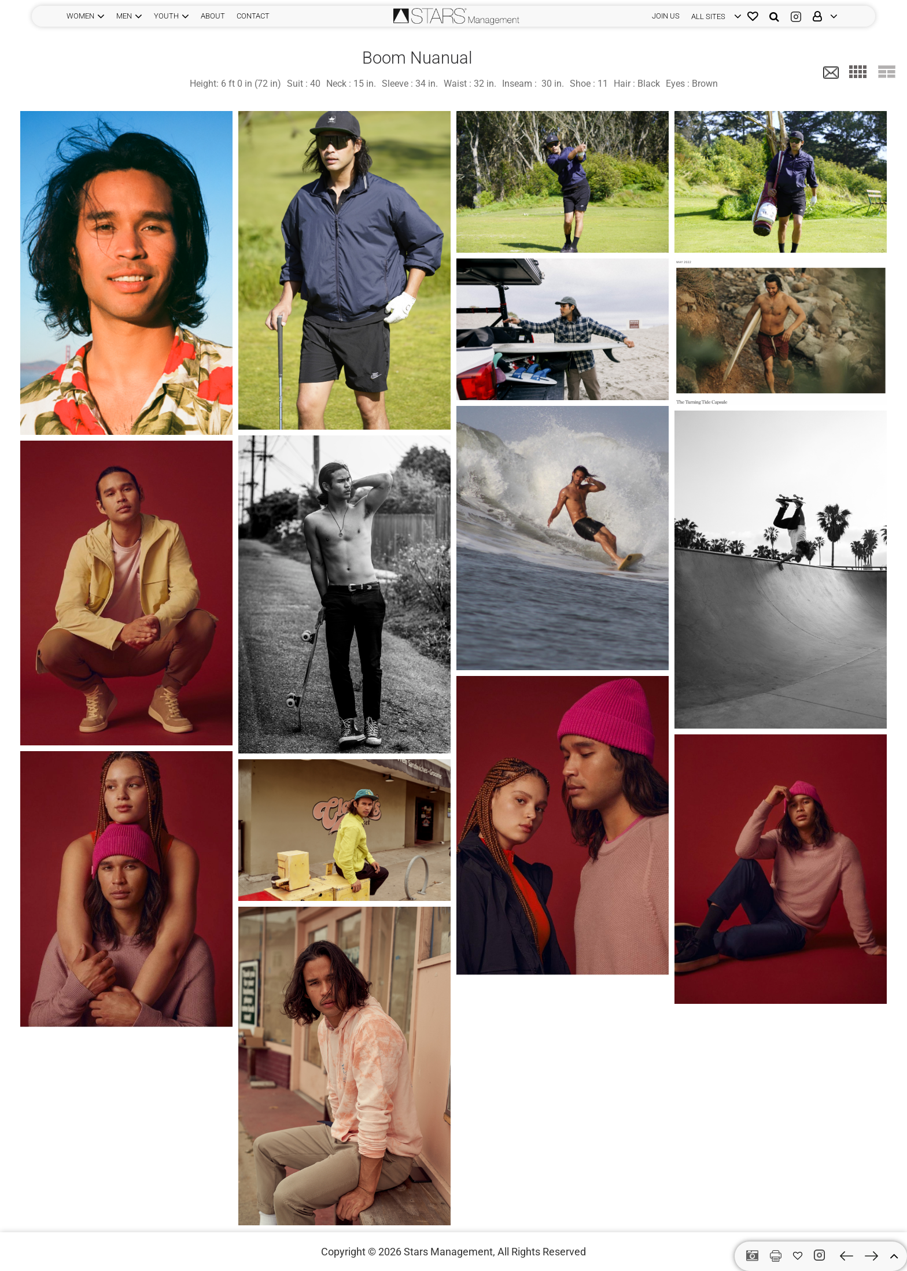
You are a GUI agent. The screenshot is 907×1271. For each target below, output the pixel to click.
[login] (713, 16)
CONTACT (253, 16)
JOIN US (666, 16)
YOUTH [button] (166, 16)
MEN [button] (124, 16)
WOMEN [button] (80, 16)
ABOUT (213, 16)
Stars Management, (449, 1252)
